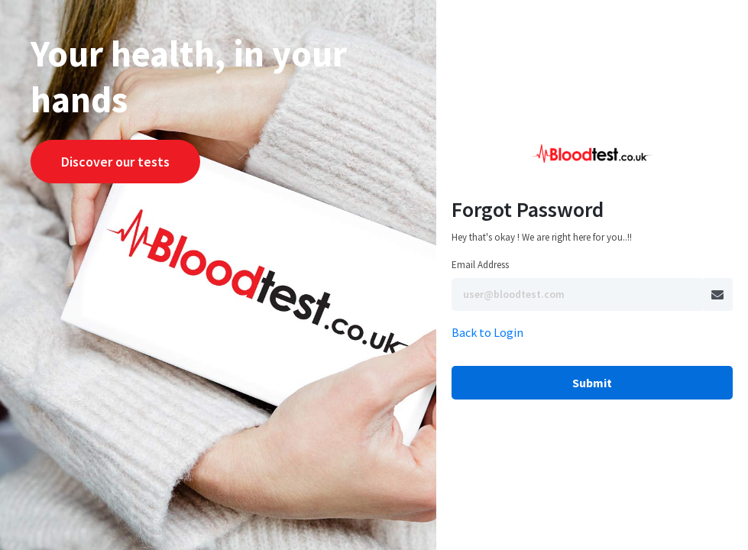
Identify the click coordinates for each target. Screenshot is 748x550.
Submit (592, 382)
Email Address (480, 264)
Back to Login (487, 332)
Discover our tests (115, 161)
